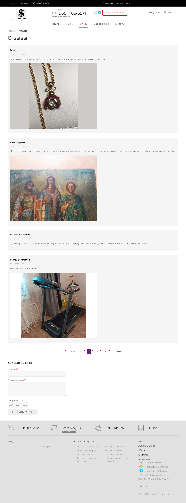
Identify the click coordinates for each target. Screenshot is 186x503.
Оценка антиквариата (87, 450)
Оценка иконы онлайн (88, 446)
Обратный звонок (40, 3)
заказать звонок (115, 12)
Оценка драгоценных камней (117, 459)
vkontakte (169, 12)
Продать (12, 3)
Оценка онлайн (101, 23)
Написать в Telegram (153, 471)
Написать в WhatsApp (153, 466)
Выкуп (11, 441)
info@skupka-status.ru (156, 475)
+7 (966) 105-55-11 (70, 13)
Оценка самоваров (86, 454)
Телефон (46, 446)
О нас (71, 23)
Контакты (119, 23)
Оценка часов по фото (118, 446)
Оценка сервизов (115, 454)
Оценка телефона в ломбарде (86, 459)
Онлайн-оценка (29, 428)
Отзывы (83, 23)
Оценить (24, 3)
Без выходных (71, 428)
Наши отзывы (114, 428)
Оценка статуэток (115, 450)
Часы (14, 446)
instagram (165, 12)
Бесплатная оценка (83, 441)
